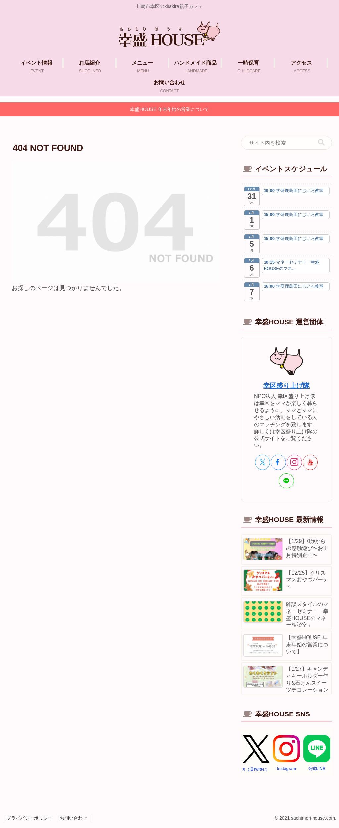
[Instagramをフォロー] (294, 462)
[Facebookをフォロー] (278, 462)
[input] (286, 143)
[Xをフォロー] (262, 462)
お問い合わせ (73, 818)
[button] (321, 142)
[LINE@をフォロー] (286, 480)
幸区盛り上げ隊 (286, 385)
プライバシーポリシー (29, 818)
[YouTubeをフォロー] (310, 462)
